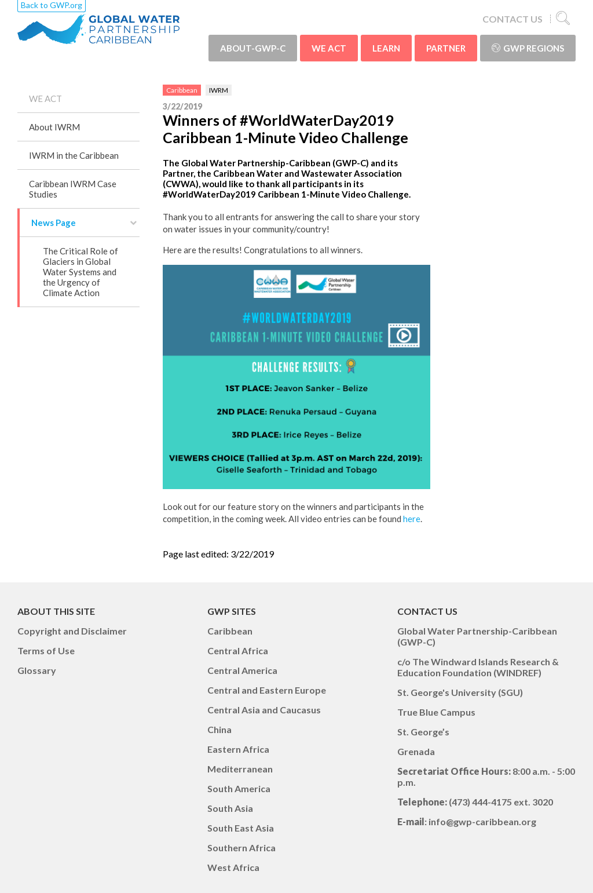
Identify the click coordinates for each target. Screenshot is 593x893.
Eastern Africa (238, 749)
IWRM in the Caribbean (74, 155)
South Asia (230, 808)
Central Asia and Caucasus (264, 709)
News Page (53, 222)
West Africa (233, 867)
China (219, 729)
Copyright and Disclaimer (72, 630)
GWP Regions (528, 48)
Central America (242, 670)
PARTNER (446, 48)
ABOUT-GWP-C (252, 48)
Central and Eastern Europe (266, 689)
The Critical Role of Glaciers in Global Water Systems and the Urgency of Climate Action (80, 272)
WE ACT (329, 48)
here (411, 518)
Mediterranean (240, 768)
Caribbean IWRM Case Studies (72, 188)
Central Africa (237, 650)
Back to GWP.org (51, 5)
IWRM (218, 90)
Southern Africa (241, 847)
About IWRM (54, 127)
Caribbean (181, 90)
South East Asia (240, 827)
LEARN (386, 48)
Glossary (36, 670)
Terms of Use (46, 650)
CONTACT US (512, 18)
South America (238, 788)
